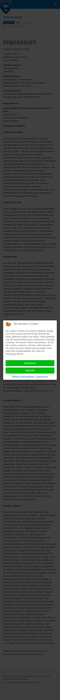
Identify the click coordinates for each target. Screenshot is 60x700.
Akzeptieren (30, 363)
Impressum (42, 376)
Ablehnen (30, 370)
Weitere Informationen (23, 376)
